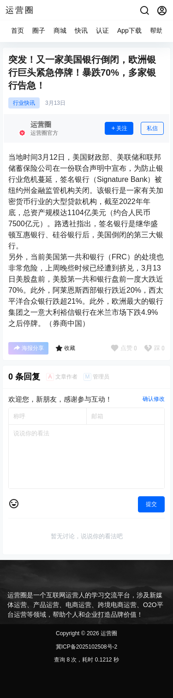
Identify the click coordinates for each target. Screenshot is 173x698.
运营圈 (108, 633)
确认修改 (154, 399)
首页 (17, 30)
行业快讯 (24, 103)
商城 (60, 30)
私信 (152, 128)
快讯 (81, 30)
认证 (102, 30)
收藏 (65, 348)
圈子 (38, 30)
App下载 (129, 30)
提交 (151, 504)
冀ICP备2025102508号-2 (86, 647)
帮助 (156, 30)
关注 (119, 128)
